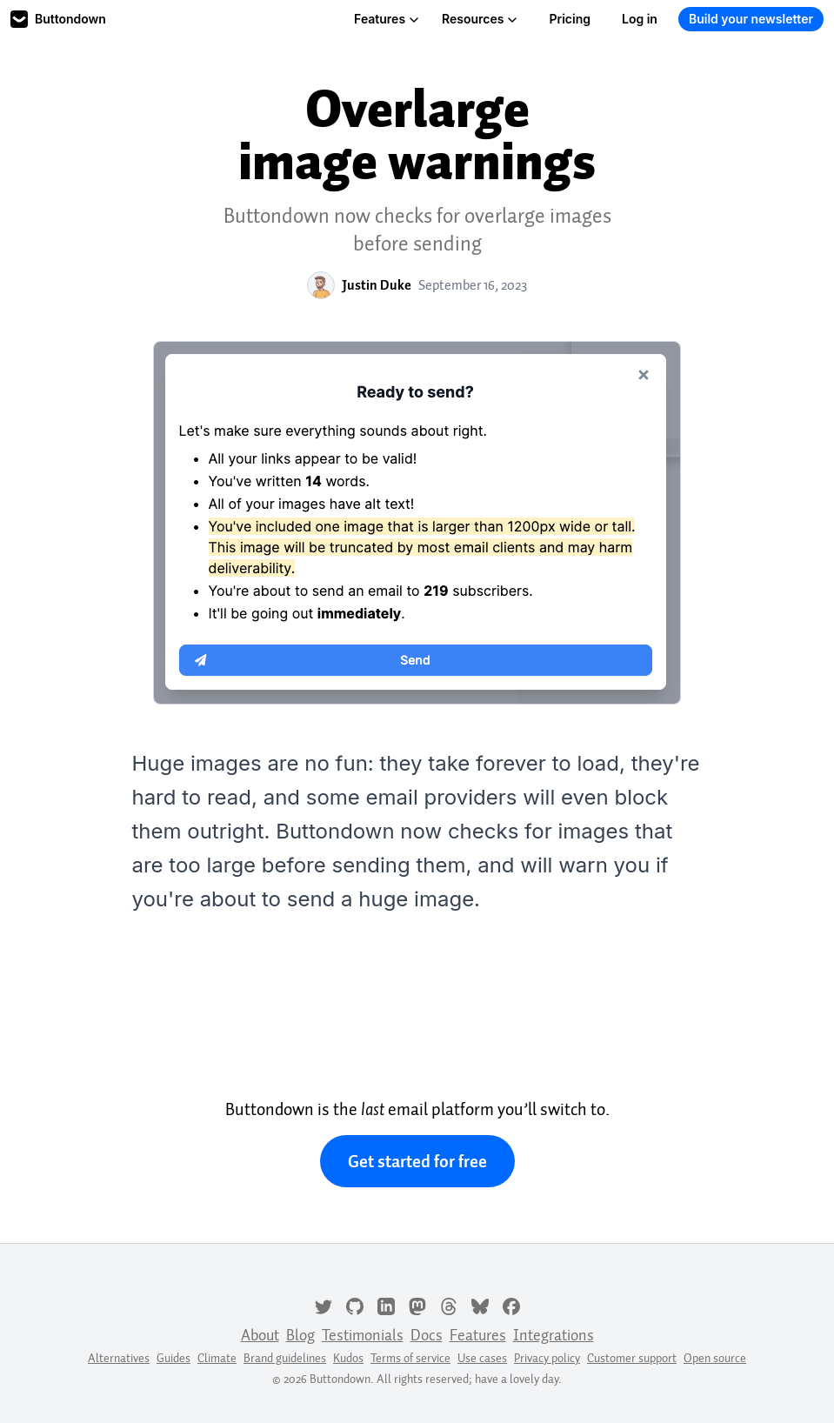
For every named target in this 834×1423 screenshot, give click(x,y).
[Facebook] (511, 1304)
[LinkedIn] (386, 1304)
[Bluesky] (480, 1304)
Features (386, 18)
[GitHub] (355, 1304)
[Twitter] (323, 1304)
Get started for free (417, 1161)
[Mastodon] (417, 1304)
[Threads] (448, 1304)
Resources (479, 18)
